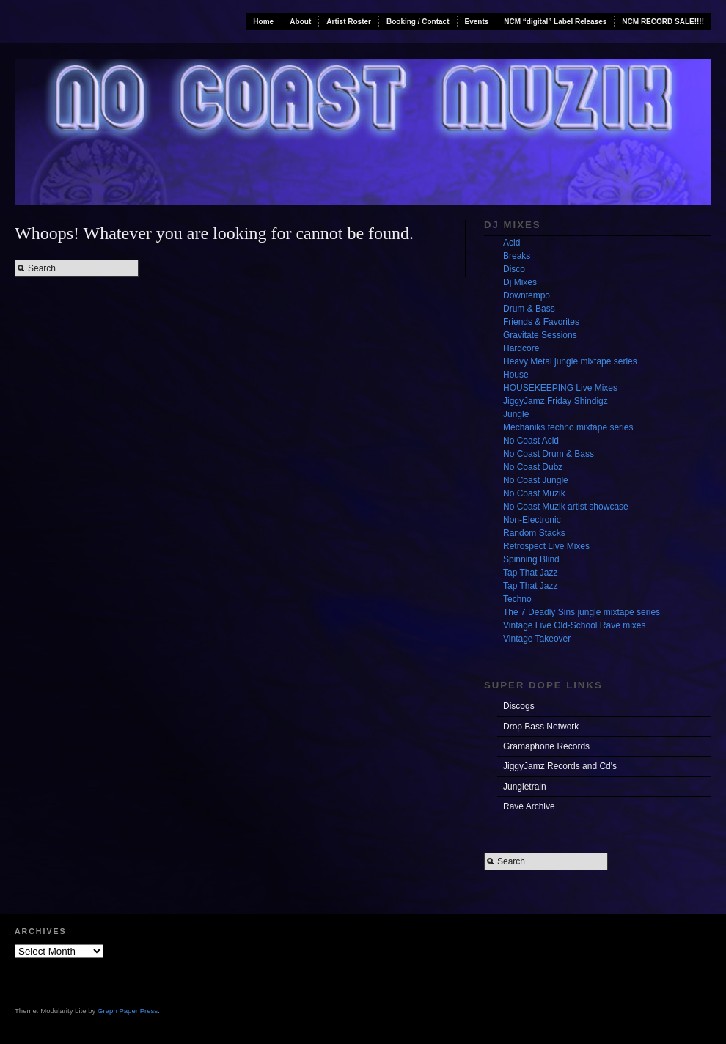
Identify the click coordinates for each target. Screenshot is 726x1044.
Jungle (516, 414)
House (516, 375)
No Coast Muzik (534, 493)
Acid (511, 243)
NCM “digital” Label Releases (555, 22)
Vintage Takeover (537, 638)
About (300, 22)
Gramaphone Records (546, 746)
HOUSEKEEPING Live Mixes (560, 388)
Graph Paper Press (128, 1011)
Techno (517, 599)
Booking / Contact (418, 22)
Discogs (519, 706)
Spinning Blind (531, 559)
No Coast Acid (531, 440)
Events (477, 22)
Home (263, 22)
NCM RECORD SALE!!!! (663, 22)
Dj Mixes (520, 282)
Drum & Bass (529, 309)
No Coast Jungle (535, 480)
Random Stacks (534, 533)
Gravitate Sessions (540, 335)
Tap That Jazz (530, 572)
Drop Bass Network (541, 726)
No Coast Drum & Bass (548, 454)
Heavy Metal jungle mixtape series (570, 361)
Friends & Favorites (541, 322)
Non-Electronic (532, 520)
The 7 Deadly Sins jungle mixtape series (581, 612)
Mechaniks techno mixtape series (568, 427)
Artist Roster (348, 22)
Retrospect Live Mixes (546, 546)
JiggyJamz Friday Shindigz (555, 401)
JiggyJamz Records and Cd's (560, 766)
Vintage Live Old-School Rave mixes (574, 625)
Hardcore (521, 348)
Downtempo (526, 295)
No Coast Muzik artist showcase (565, 506)
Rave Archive (529, 806)
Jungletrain (524, 787)
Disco (514, 269)
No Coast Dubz (532, 467)
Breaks (516, 256)
